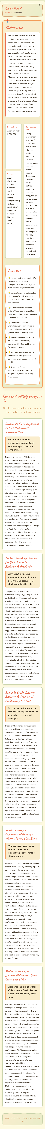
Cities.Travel (13, 8)
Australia (8, 12)
